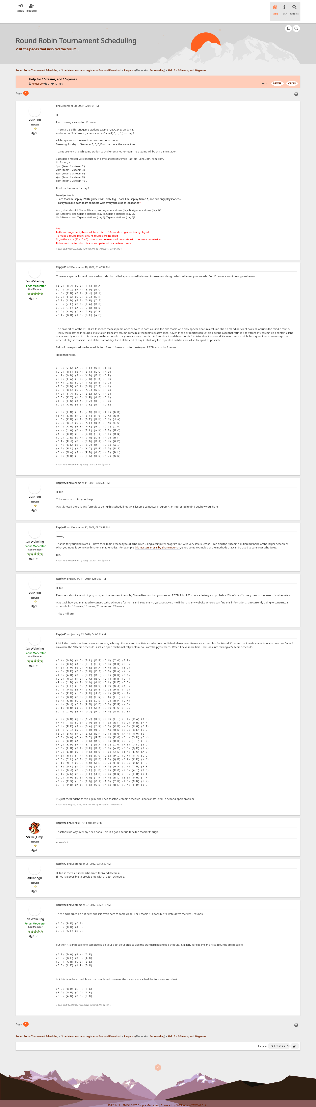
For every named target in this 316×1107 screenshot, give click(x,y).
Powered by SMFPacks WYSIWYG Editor (185, 1097)
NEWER (277, 75)
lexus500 (37, 75)
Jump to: (262, 1037)
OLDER (292, 75)
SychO (170, 1100)
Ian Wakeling (157, 61)
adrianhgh (34, 870)
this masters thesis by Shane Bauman (157, 539)
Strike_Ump (34, 828)
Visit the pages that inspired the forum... (47, 40)
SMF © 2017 (130, 1097)
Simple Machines (148, 1097)
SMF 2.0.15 (113, 1097)
